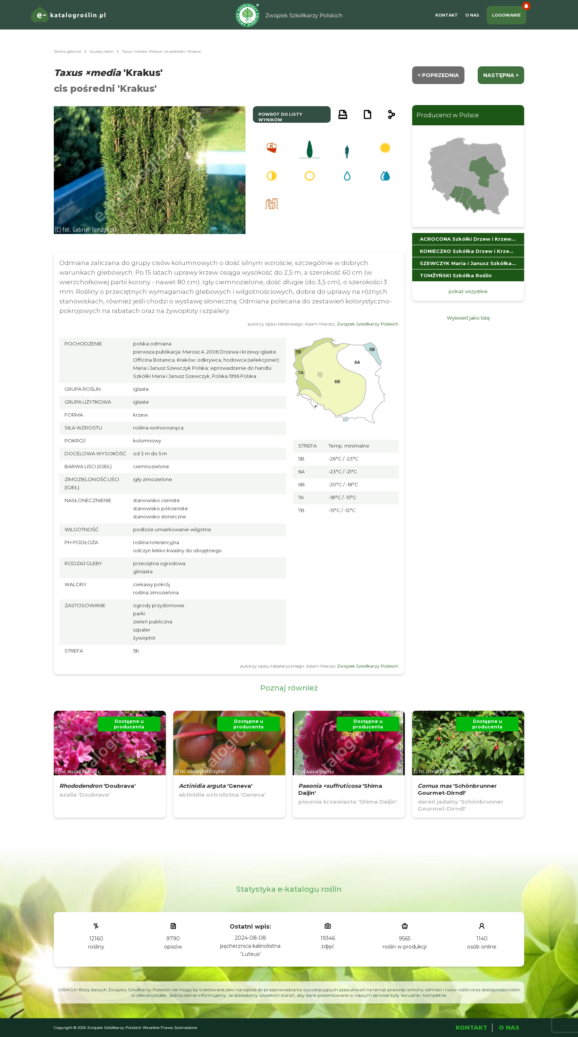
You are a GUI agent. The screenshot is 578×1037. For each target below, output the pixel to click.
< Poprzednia (438, 75)
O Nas (472, 15)
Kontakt (446, 15)
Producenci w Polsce (448, 115)
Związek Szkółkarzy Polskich (367, 324)
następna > (501, 75)
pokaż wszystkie (468, 291)
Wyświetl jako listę (468, 318)
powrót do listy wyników (280, 117)
